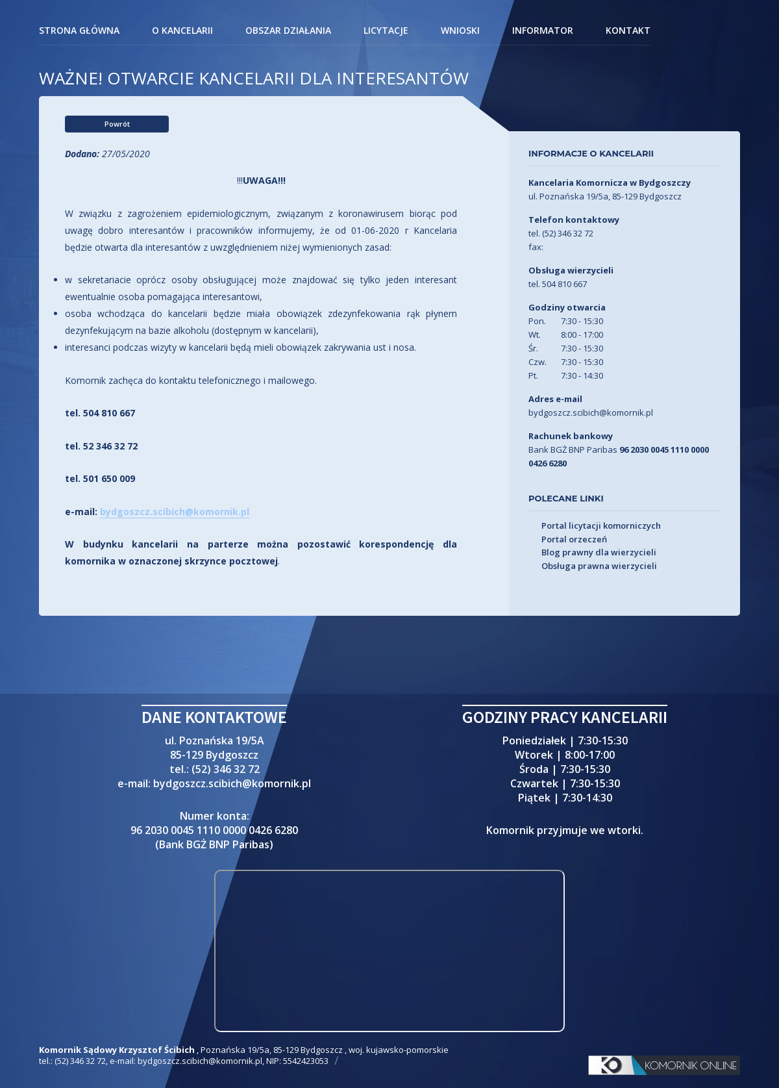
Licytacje (386, 31)
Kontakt (628, 31)
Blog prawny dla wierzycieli (598, 553)
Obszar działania (288, 31)
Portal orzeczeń (574, 540)
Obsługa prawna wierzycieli (599, 566)
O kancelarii (182, 31)
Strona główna (79, 31)
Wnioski (460, 31)
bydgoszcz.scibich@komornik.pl (174, 511)
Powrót (117, 124)
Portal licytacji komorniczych (601, 526)
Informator (542, 31)
